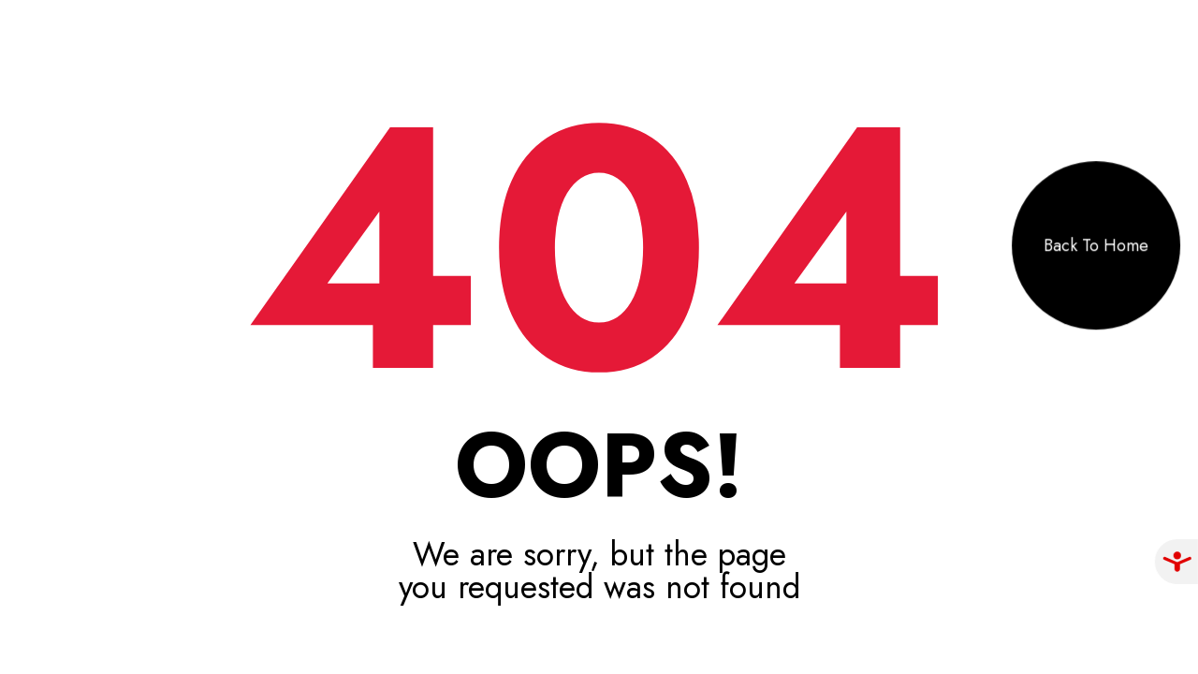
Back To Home (1096, 245)
